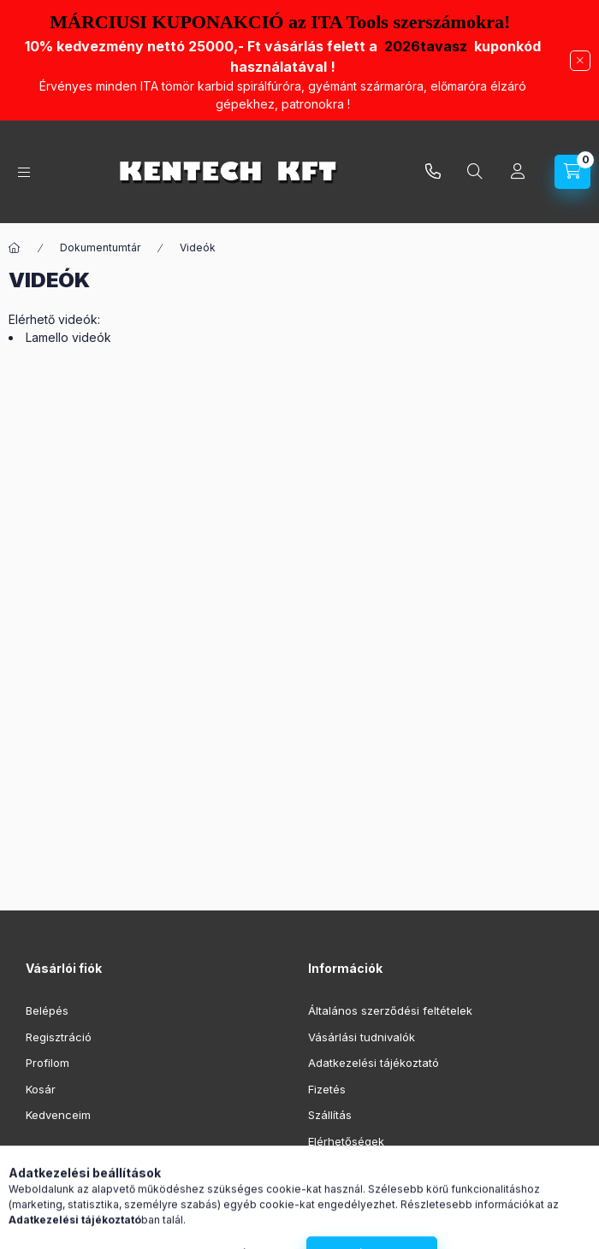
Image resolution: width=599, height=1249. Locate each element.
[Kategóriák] (24, 172)
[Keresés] (475, 172)
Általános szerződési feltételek (390, 1010)
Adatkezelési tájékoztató (373, 1062)
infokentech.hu (433, 172)
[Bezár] (580, 60)
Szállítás (330, 1115)
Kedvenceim (58, 1115)
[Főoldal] (15, 248)
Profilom (47, 1062)
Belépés (47, 1010)
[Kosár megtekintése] (572, 172)
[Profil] (518, 172)
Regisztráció (59, 1037)
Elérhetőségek (346, 1141)
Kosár (41, 1089)
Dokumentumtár (100, 247)
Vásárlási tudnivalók (361, 1037)
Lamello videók (68, 337)
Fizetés (327, 1089)
